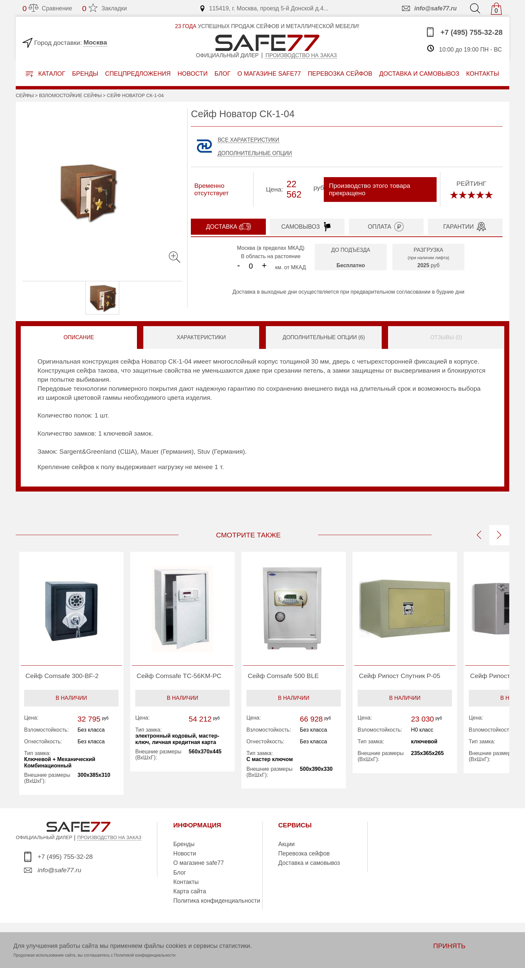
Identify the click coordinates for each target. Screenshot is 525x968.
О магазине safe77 (198, 863)
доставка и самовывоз (419, 73)
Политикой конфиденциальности (144, 955)
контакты (482, 73)
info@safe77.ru (429, 8)
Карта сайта (189, 891)
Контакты (186, 882)
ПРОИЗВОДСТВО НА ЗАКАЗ (109, 837)
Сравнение (47, 8)
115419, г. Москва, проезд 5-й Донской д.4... (263, 8)
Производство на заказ (301, 55)
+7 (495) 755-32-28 (464, 32)
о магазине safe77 (269, 73)
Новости (192, 73)
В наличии (71, 698)
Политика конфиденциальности (216, 900)
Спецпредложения (138, 73)
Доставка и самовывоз (309, 863)
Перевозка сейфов (304, 853)
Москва (95, 42)
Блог (223, 73)
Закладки (104, 8)
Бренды (85, 73)
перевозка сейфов (340, 73)
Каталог (45, 73)
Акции (286, 844)
